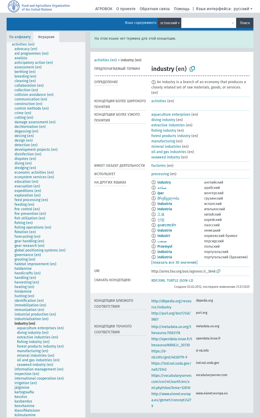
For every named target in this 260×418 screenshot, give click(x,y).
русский (241, 8)
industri (163, 236)
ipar (160, 193)
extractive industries (168, 125)
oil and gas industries (168, 152)
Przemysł (164, 246)
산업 (161, 220)
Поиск (245, 23)
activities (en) (105, 60)
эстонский (168, 23)
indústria (164, 252)
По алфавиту (20, 37)
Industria (164, 204)
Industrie (164, 230)
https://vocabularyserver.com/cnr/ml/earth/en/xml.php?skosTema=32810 (171, 382)
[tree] (46, 229)
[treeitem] (25, 44)
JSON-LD (186, 280)
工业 (161, 214)
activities (158, 101)
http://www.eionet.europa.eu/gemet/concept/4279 (171, 400)
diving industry (163, 120)
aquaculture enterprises (170, 114)
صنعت (162, 241)
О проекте (126, 8)
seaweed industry (165, 157)
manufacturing (163, 141)
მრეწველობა (168, 198)
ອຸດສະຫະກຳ (166, 225)
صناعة (162, 188)
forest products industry (170, 136)
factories (158, 165)
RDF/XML (158, 280)
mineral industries (166, 146)
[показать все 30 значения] (174, 262)
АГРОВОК (103, 8)
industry (164, 182)
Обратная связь (155, 8)
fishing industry (163, 130)
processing (160, 174)
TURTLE (172, 280)
